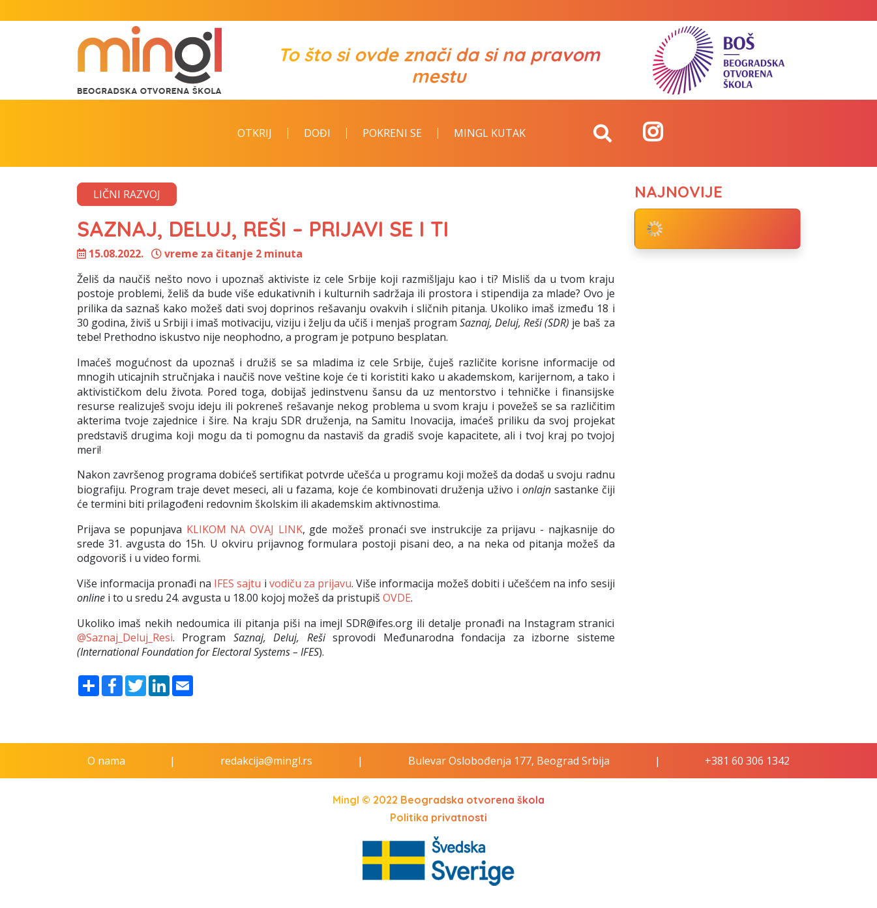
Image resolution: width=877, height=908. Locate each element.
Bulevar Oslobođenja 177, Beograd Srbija (509, 761)
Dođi (317, 133)
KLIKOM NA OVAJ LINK (244, 529)
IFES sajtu (237, 583)
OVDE (397, 598)
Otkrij (254, 133)
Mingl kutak (490, 133)
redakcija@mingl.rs (266, 761)
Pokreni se (392, 133)
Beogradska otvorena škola (472, 799)
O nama (106, 761)
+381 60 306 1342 (747, 761)
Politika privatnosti (438, 817)
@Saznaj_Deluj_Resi (125, 637)
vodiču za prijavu (310, 583)
